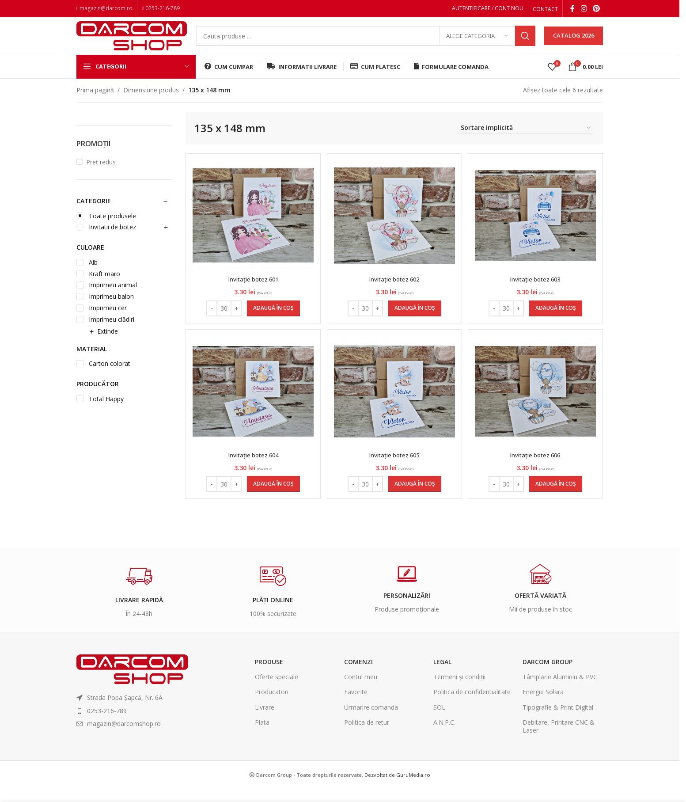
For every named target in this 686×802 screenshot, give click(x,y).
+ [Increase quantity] (235, 318)
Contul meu (360, 690)
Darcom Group (547, 675)
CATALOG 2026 (573, 42)
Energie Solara (543, 705)
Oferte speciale (276, 690)
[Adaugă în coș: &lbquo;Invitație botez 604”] (272, 498)
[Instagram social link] (584, 9)
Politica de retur (366, 735)
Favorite (356, 705)
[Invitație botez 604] (252, 404)
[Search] (365, 42)
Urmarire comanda (371, 720)
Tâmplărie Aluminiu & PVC (560, 690)
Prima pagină (95, 100)
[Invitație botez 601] (252, 225)
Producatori (271, 705)
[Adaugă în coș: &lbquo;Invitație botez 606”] (556, 498)
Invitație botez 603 (536, 289)
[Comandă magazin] (526, 138)
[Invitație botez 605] (394, 405)
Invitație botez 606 (536, 468)
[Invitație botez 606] (536, 404)
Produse (269, 675)
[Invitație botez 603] (536, 225)
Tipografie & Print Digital (558, 720)
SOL (439, 720)
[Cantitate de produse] (223, 319)
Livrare (264, 720)
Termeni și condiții (459, 690)
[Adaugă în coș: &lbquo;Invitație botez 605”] (414, 498)
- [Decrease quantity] (211, 318)
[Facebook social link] (572, 9)
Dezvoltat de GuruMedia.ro (397, 788)
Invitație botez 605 (394, 468)
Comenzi (358, 675)
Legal (442, 675)
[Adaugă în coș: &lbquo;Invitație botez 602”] (414, 319)
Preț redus (101, 172)
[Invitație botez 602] (394, 226)
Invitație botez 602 (394, 289)
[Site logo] (131, 41)
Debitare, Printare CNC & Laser (559, 739)
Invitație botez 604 (252, 468)
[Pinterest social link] (596, 9)
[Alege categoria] (477, 42)
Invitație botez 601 (252, 289)
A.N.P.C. (444, 735)
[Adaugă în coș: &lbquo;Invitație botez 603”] (556, 319)
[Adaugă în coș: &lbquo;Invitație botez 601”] (272, 319)
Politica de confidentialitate (472, 705)
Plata (262, 735)
